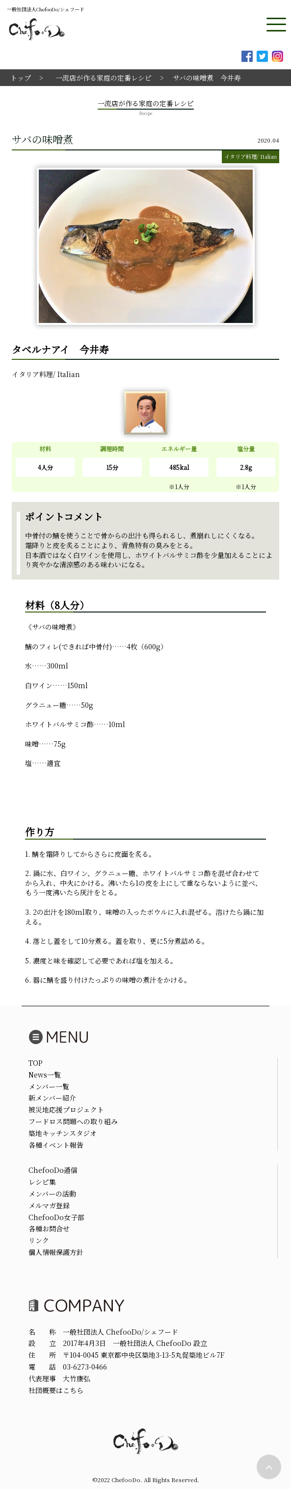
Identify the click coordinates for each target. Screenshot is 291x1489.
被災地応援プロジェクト (66, 1109)
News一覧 (44, 1075)
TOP (35, 1063)
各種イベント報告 (55, 1145)
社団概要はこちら (55, 1390)
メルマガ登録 (49, 1205)
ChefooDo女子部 (56, 1217)
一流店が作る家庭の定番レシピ (103, 77)
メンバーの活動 (52, 1193)
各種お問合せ (49, 1228)
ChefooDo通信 (53, 1170)
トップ (20, 77)
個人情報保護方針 (55, 1252)
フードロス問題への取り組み (73, 1121)
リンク (38, 1240)
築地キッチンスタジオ (62, 1133)
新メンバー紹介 (52, 1098)
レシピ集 (42, 1182)
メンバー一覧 (48, 1086)
